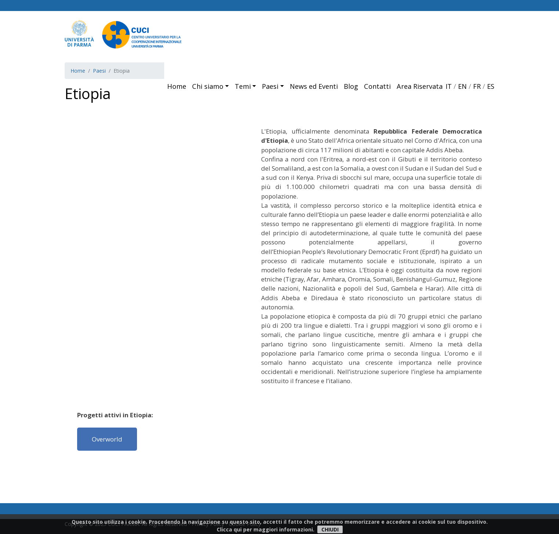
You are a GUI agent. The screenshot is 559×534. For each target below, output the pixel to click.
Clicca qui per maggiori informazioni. (265, 529)
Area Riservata (420, 86)
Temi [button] (243, 86)
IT (449, 86)
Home (176, 86)
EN (462, 86)
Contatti (377, 86)
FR (477, 86)
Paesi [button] (270, 86)
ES (490, 86)
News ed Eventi (314, 86)
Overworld (107, 439)
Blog (351, 86)
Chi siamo (207, 86)
